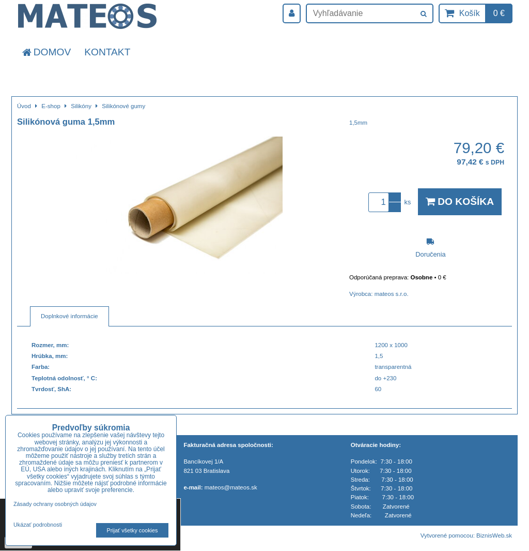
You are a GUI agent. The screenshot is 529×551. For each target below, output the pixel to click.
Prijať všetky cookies (132, 530)
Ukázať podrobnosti (37, 525)
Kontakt (107, 52)
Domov (46, 52)
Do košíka (460, 201)
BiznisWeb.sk (494, 535)
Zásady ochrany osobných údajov (55, 504)
